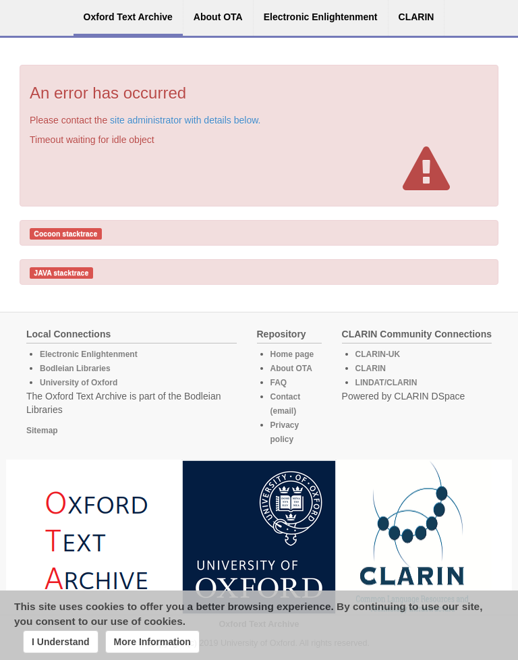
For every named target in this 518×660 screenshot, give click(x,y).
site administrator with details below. (185, 120)
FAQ (278, 382)
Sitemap (42, 430)
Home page (292, 354)
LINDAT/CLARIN (386, 382)
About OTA (291, 368)
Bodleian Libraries (75, 368)
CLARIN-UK (378, 354)
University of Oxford (78, 382)
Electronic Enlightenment (89, 354)
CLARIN (370, 368)
